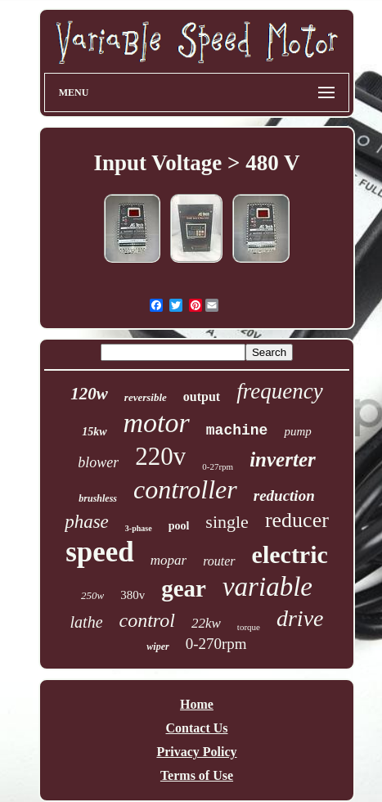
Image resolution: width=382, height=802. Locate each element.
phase (87, 521)
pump (297, 431)
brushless (98, 498)
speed (99, 552)
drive (300, 618)
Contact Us (197, 728)
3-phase (138, 528)
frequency (279, 391)
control (147, 620)
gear (183, 588)
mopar (169, 560)
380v (132, 595)
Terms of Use (196, 775)
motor (157, 423)
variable (267, 587)
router (219, 561)
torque (248, 627)
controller (185, 489)
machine (237, 430)
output (201, 396)
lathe (86, 622)
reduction (284, 495)
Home (196, 704)
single (227, 521)
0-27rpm (217, 466)
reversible (145, 397)
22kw (206, 623)
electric (290, 554)
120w (89, 393)
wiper (157, 646)
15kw (94, 432)
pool (179, 526)
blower (98, 462)
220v (160, 456)
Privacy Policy (196, 752)
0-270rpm (216, 643)
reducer (297, 520)
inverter (282, 459)
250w (92, 595)
